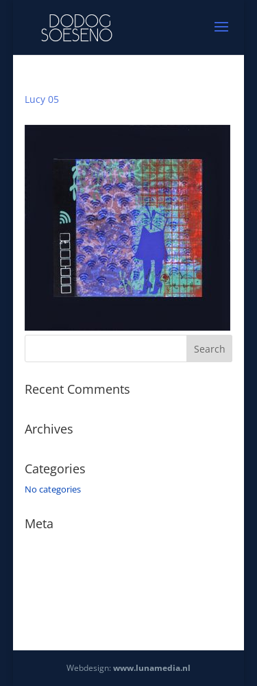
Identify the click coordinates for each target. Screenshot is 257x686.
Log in (37, 544)
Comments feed (57, 583)
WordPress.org (55, 603)
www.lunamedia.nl (152, 668)
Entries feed (49, 564)
